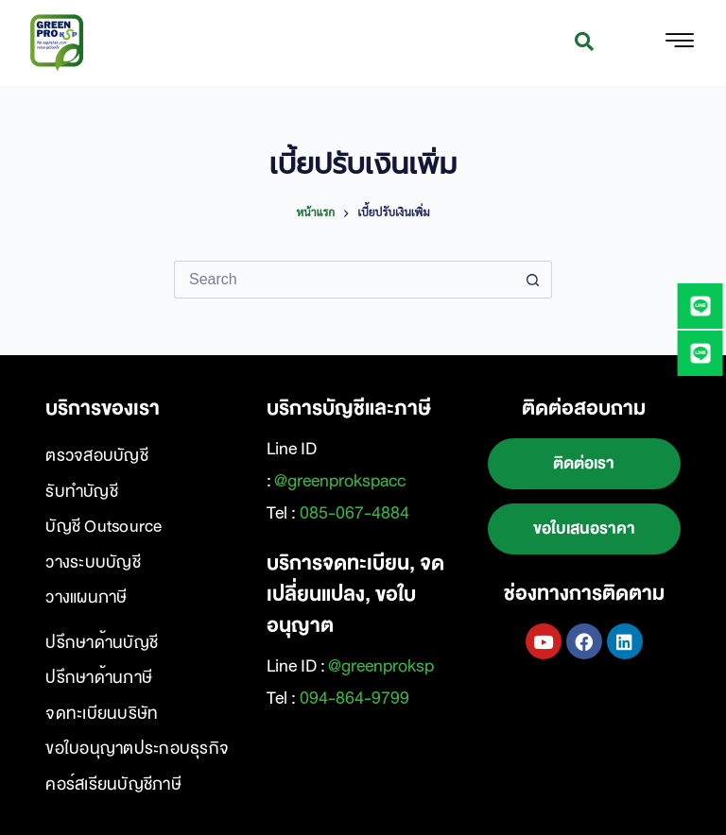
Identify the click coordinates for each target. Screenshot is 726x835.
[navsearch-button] (584, 43)
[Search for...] (344, 279)
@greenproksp (381, 666)
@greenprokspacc (340, 481)
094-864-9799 (354, 698)
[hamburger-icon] (679, 43)
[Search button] (533, 279)
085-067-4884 (354, 513)
